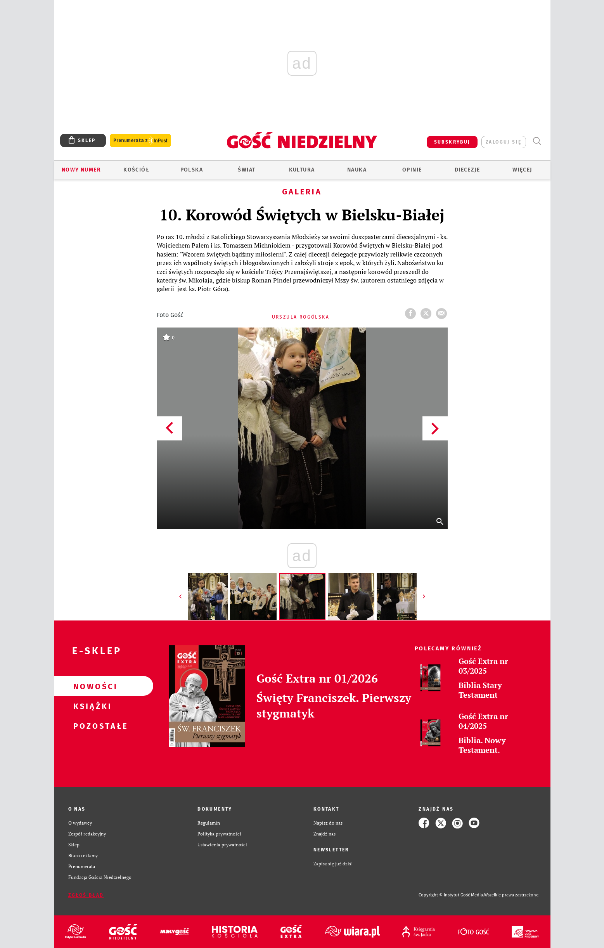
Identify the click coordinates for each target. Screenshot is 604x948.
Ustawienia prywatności (222, 844)
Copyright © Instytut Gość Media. (451, 895)
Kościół (136, 169)
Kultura (302, 169)
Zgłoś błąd (86, 895)
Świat (246, 169)
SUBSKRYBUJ (452, 142)
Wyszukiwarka (537, 141)
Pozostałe (91, 725)
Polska (191, 169)
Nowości (91, 686)
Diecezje (467, 169)
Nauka (357, 169)
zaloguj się (503, 142)
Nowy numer (81, 169)
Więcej (522, 169)
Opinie (412, 169)
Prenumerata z (140, 140)
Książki (91, 706)
